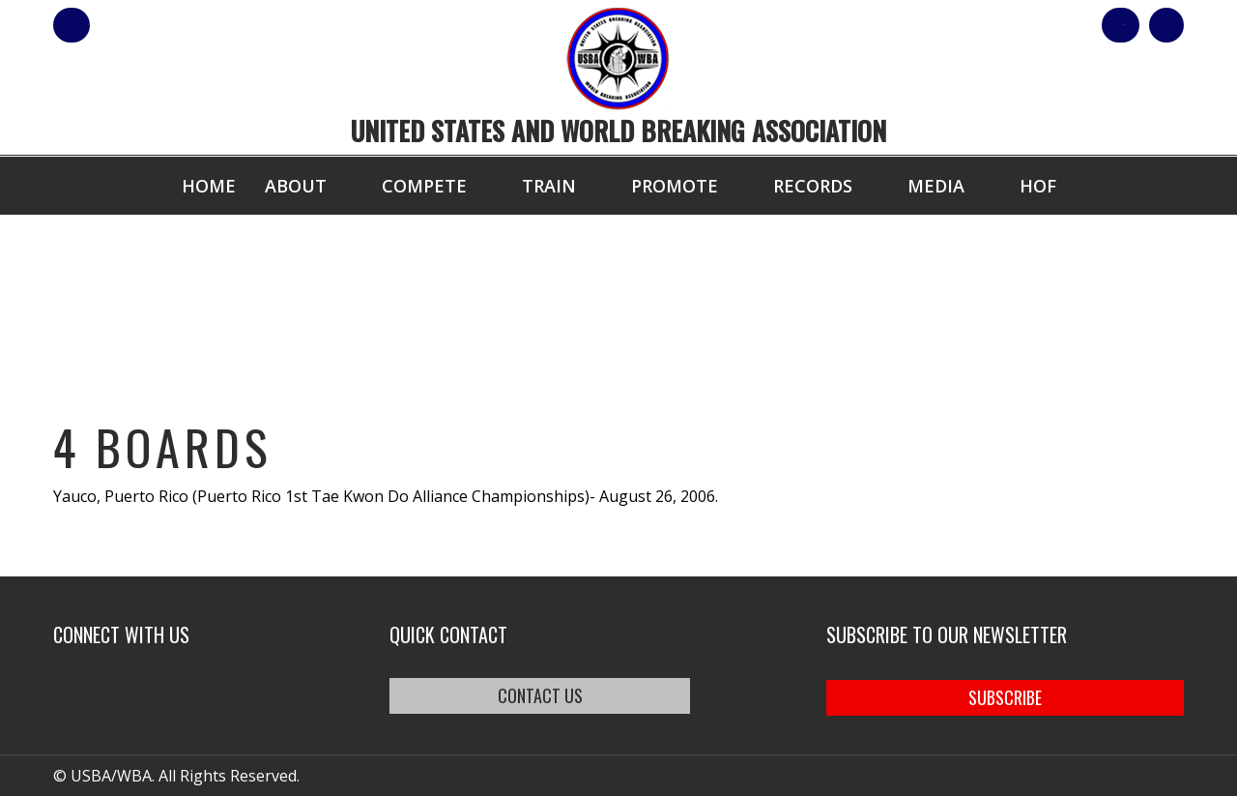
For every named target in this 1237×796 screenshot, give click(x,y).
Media (935, 185)
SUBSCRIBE (1005, 695)
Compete (424, 185)
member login (147, 25)
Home (209, 185)
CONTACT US (563, 695)
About (296, 185)
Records (812, 185)
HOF (1038, 185)
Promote (674, 185)
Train (549, 185)
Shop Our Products (978, 25)
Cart (1148, 25)
